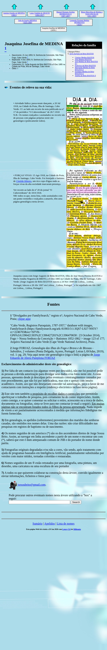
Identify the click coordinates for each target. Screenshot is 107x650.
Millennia (77, 529)
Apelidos (49, 523)
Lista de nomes (65, 523)
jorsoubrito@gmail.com (27, 484)
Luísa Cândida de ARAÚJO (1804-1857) (40, 14)
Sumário (37, 523)
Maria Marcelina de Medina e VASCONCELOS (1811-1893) (92, 14)
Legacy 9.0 (66, 529)
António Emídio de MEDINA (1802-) (14, 14)
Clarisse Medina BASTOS (84, 57)
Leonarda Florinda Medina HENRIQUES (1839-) (79, 22)
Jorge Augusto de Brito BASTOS (82, 54)
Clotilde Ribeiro (23, 181)
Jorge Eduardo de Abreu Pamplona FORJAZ (55, 356)
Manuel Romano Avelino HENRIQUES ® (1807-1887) (65, 14)
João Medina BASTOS (83, 60)
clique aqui (24, 318)
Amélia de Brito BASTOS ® (85, 76)
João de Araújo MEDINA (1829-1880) (27, 21)
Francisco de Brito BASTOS (85, 66)
